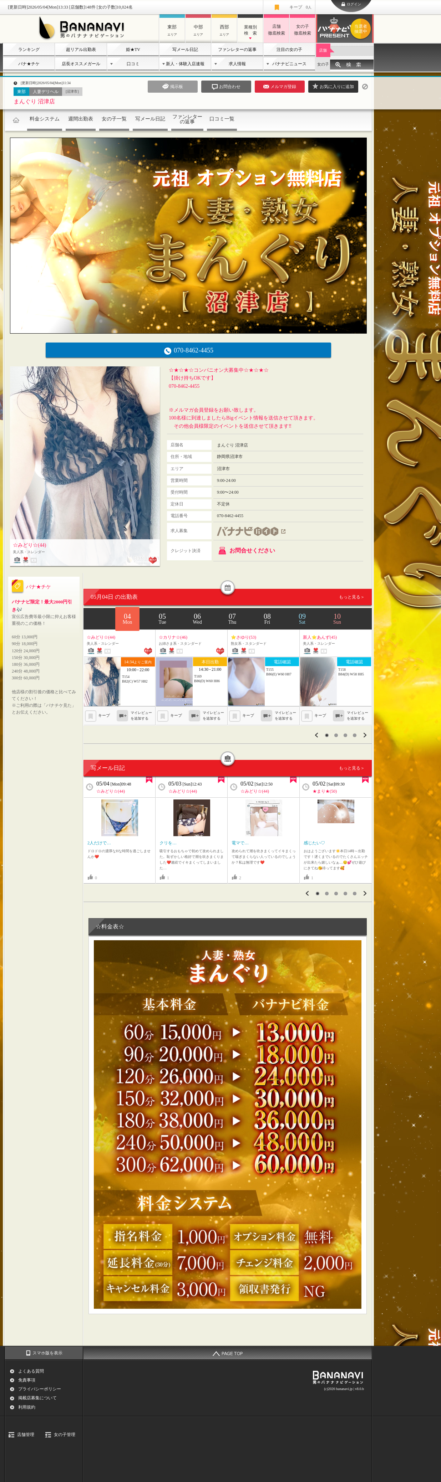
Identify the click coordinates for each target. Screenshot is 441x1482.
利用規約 (26, 1407)
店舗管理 (25, 1434)
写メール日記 (185, 49)
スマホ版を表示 (47, 1352)
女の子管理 (64, 1434)
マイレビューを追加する (141, 715)
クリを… (168, 842)
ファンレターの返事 (237, 49)
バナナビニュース (289, 63)
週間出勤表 (80, 119)
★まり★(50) (325, 791)
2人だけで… (99, 842)
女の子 (323, 64)
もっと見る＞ (352, 597)
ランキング (29, 49)
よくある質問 (31, 1371)
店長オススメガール (81, 63)
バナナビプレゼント (362, 29)
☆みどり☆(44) (110, 791)
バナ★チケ (29, 63)
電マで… (240, 842)
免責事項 (26, 1380)
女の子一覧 (114, 119)
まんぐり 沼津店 (34, 101)
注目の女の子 (289, 49)
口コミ (133, 63)
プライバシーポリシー (39, 1388)
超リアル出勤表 (81, 49)
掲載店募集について (37, 1397)
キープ (300, 7)
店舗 (323, 50)
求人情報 (237, 63)
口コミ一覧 (221, 119)
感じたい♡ (314, 842)
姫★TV (133, 49)
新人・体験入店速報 (185, 63)
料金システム (45, 119)
